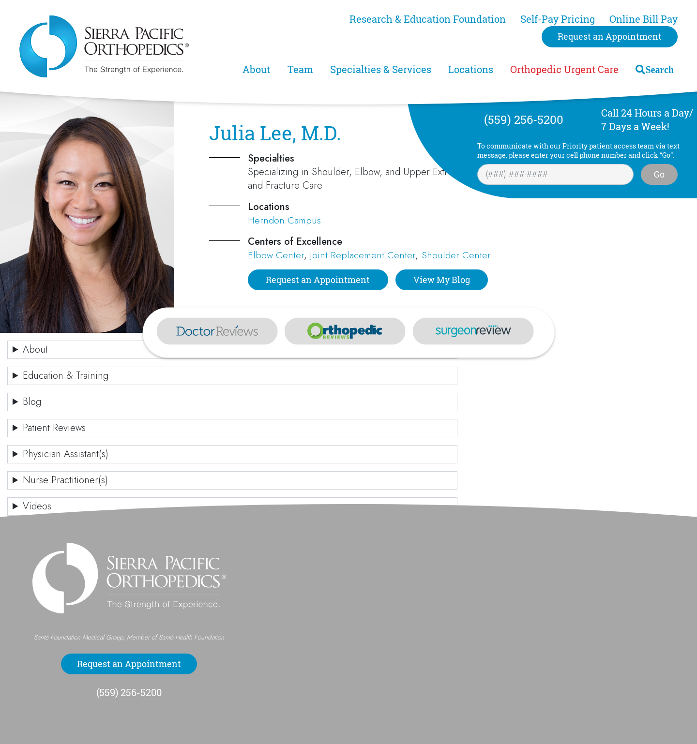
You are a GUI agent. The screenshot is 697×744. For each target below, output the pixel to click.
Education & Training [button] (65, 376)
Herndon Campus (284, 220)
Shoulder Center (456, 255)
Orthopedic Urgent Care (564, 69)
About (256, 69)
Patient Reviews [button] (54, 428)
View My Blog (441, 279)
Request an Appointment (610, 36)
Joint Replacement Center (362, 255)
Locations (470, 69)
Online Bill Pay (643, 19)
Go (659, 174)
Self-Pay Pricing (557, 19)
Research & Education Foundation (427, 19)
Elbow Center (276, 255)
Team (300, 69)
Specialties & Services (380, 69)
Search (659, 69)
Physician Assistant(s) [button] (65, 454)
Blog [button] (32, 402)
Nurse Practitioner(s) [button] (65, 480)
